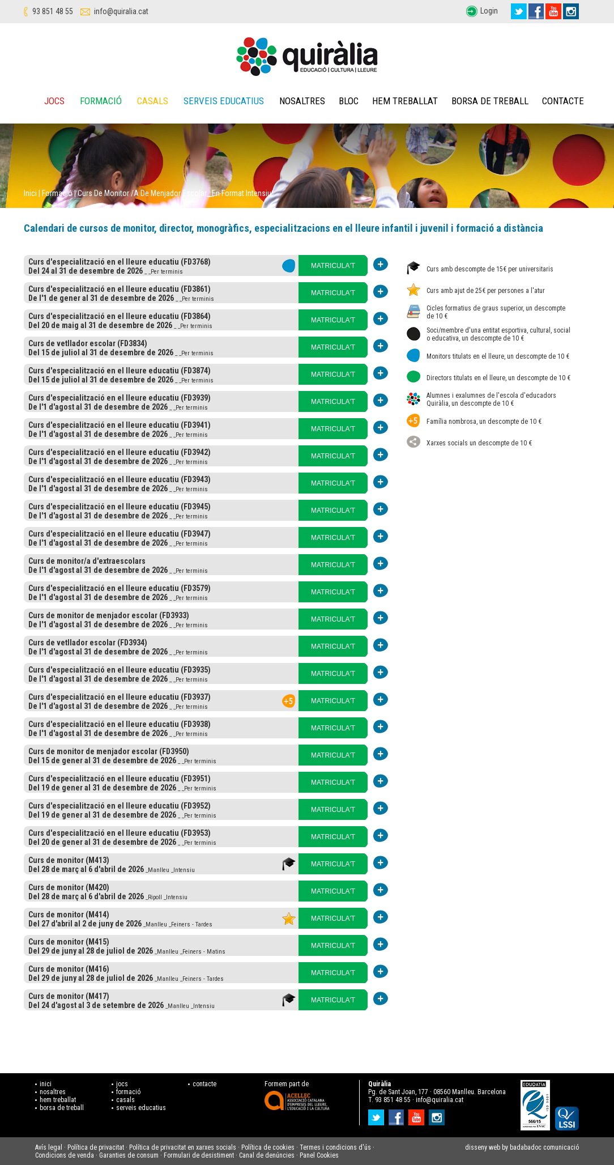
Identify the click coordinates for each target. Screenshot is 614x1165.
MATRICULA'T (333, 266)
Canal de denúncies (267, 1155)
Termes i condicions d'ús (335, 1147)
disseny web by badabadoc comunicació (522, 1147)
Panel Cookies (319, 1155)
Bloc (349, 101)
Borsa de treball (489, 101)
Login (489, 10)
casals (125, 1100)
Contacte (563, 101)
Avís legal (48, 1147)
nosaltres (53, 1092)
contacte (204, 1084)
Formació (101, 101)
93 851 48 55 (52, 11)
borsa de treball (62, 1108)
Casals (152, 101)
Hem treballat (405, 101)
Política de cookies (268, 1147)
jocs (122, 1084)
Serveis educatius (224, 101)
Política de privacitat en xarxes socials (182, 1147)
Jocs (54, 101)
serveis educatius (141, 1108)
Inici (30, 193)
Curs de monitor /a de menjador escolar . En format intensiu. (175, 193)
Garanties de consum (129, 1155)
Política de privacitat (95, 1147)
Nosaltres (302, 101)
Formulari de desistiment (199, 1155)
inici (46, 1084)
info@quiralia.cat (121, 11)
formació (128, 1092)
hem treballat (58, 1100)
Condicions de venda (64, 1155)
